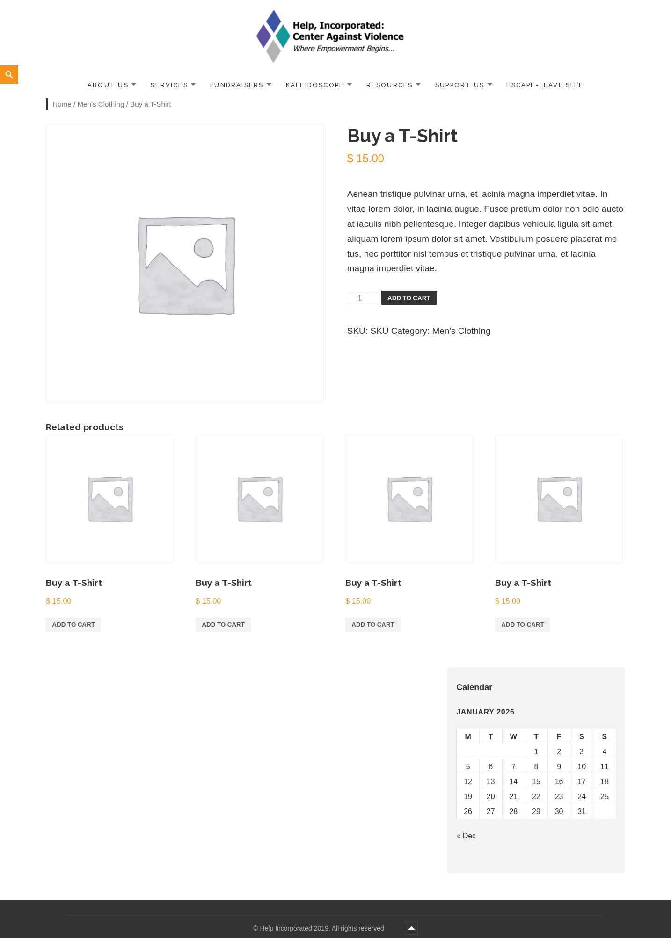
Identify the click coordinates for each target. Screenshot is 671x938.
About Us (108, 84)
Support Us (459, 84)
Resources (389, 84)
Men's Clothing (100, 104)
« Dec (466, 836)
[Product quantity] (363, 298)
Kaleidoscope (315, 84)
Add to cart (408, 298)
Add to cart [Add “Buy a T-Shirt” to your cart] (73, 624)
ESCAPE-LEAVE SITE (544, 84)
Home (62, 104)
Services (169, 84)
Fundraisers (236, 84)
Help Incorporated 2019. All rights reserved (323, 928)
